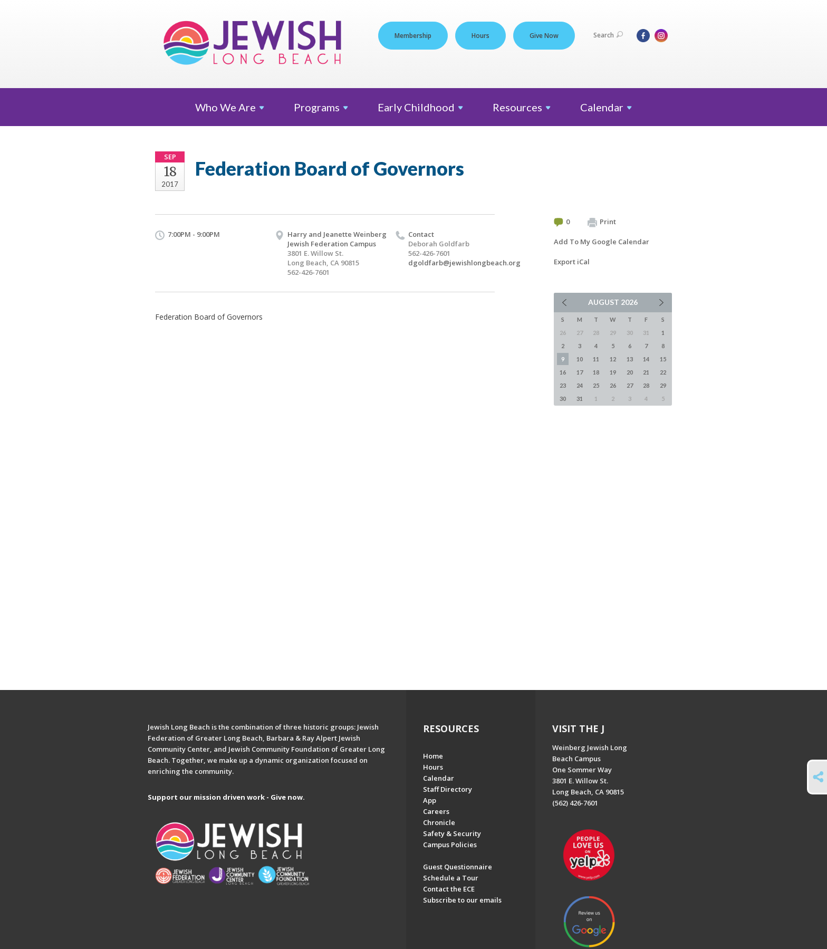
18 (596, 372)
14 (646, 359)
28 (646, 385)
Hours (480, 35)
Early (420, 107)
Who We (229, 107)
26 (613, 385)
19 (613, 372)
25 (596, 385)
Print (602, 222)
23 (563, 385)
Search (608, 35)
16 (563, 372)
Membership (413, 35)
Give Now (544, 35)
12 (613, 359)
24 (579, 385)
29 (663, 385)
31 (579, 398)
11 (596, 359)
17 (579, 372)
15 (663, 359)
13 (630, 359)
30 (563, 398)
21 (646, 372)
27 (630, 385)
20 (630, 372)
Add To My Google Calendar (601, 241)
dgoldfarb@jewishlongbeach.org (464, 262)
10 (579, 359)
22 (663, 372)
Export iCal (572, 261)
